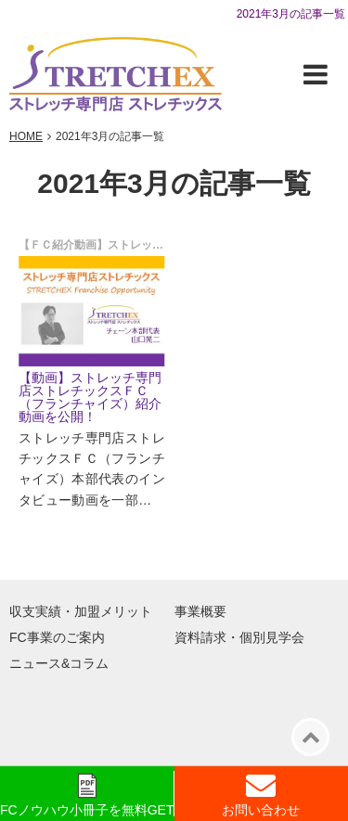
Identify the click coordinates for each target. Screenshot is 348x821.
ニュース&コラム (59, 663)
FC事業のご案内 (57, 637)
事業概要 (200, 611)
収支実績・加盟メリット (80, 611)
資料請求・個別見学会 (239, 637)
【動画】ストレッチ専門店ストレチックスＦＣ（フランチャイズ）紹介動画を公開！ (90, 397)
